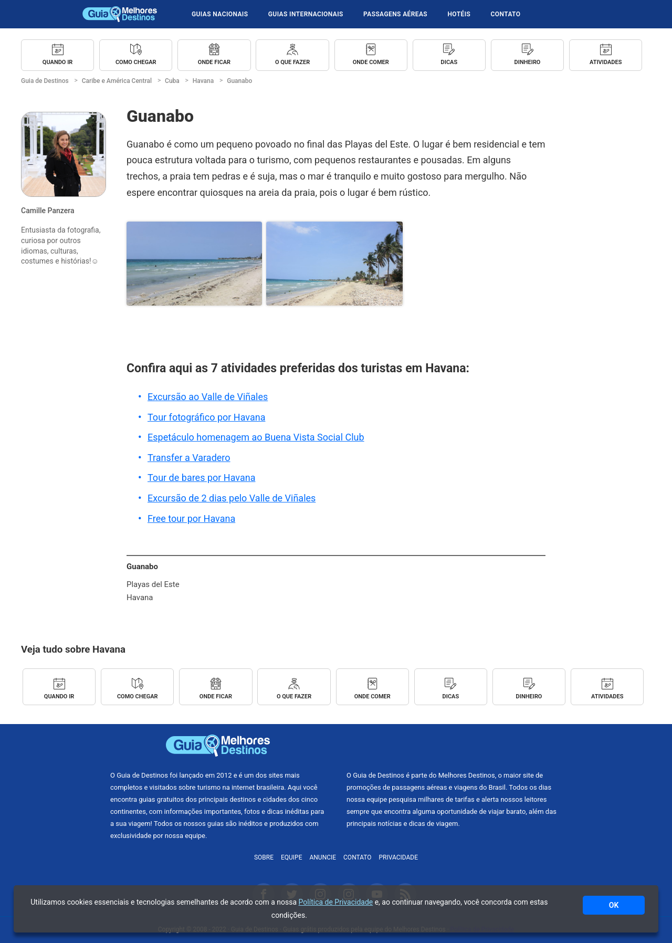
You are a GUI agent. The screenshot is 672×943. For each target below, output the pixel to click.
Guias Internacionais (305, 14)
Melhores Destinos (454, 746)
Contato (506, 14)
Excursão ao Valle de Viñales (208, 396)
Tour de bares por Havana (201, 477)
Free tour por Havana (191, 518)
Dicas (449, 62)
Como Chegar (136, 62)
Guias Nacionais (220, 14)
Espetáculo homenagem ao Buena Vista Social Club (256, 437)
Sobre (264, 857)
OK (614, 905)
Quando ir (57, 62)
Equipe (291, 857)
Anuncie (322, 857)
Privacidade (398, 857)
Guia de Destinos (120, 14)
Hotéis (458, 14)
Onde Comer (371, 62)
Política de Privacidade (336, 902)
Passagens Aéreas (395, 14)
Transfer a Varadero (189, 457)
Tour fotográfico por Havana (206, 417)
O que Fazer (292, 62)
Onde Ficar (214, 62)
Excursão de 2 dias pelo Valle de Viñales (232, 498)
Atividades (606, 62)
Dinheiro (527, 62)
